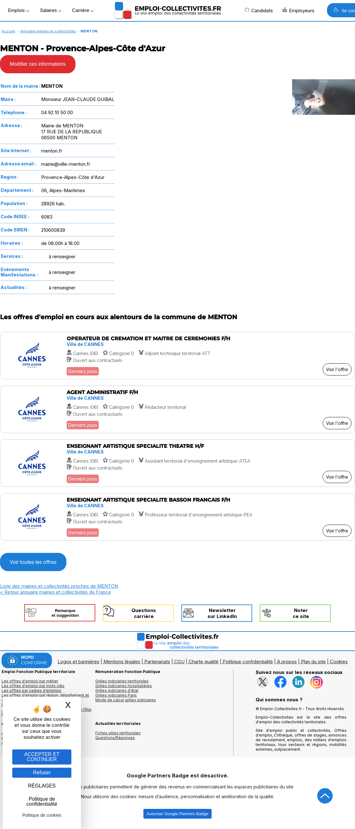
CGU (179, 662)
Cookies (339, 662)
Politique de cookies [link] (42, 815)
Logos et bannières (78, 662)
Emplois (18, 10)
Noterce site (301, 613)
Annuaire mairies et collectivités (48, 31)
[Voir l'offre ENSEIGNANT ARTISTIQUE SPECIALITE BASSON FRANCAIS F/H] (177, 516)
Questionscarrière (143, 613)
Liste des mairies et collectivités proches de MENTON (59, 586)
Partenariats (157, 662)
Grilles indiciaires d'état (116, 690)
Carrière (83, 10)
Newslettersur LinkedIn (222, 613)
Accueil (8, 31)
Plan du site (313, 662)
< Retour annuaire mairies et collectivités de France (55, 592)
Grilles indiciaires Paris (116, 695)
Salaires (50, 10)
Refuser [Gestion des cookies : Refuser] (42, 772)
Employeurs (298, 10)
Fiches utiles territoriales (118, 733)
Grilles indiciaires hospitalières (123, 685)
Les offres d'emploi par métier (30, 681)
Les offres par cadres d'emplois (31, 690)
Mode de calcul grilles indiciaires (125, 700)
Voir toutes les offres (33, 562)
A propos (287, 662)
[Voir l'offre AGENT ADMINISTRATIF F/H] (177, 409)
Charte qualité (204, 662)
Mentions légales (121, 662)
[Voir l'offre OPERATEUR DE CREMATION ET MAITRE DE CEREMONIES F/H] (177, 355)
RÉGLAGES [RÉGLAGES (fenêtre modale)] (42, 785)
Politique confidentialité (248, 662)
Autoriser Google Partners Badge (177, 813)
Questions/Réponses (115, 737)
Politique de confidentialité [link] (41, 801)
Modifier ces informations (38, 64)
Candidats (259, 10)
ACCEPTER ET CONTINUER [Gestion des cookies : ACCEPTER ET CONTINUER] (41, 757)
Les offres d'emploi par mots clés (33, 685)
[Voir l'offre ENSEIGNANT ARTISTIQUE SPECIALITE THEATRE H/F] (177, 463)
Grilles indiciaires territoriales (122, 681)
